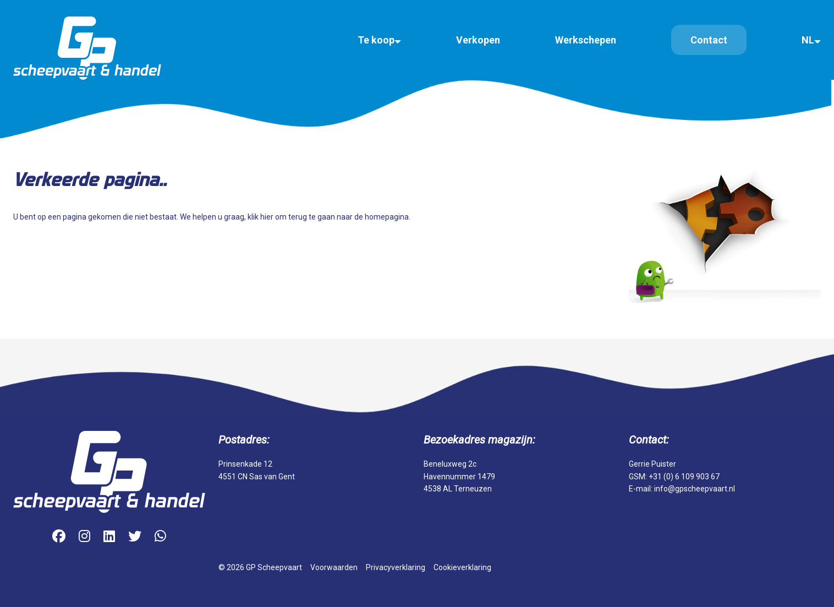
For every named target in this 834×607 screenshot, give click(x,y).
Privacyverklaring (395, 567)
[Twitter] (134, 537)
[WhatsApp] (160, 537)
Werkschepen (585, 40)
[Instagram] (84, 537)
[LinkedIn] (109, 537)
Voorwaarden (334, 567)
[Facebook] (58, 537)
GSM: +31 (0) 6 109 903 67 (674, 476)
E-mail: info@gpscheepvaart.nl (682, 488)
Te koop (376, 40)
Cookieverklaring (462, 567)
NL (808, 40)
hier (266, 216)
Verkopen (478, 40)
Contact (708, 40)
